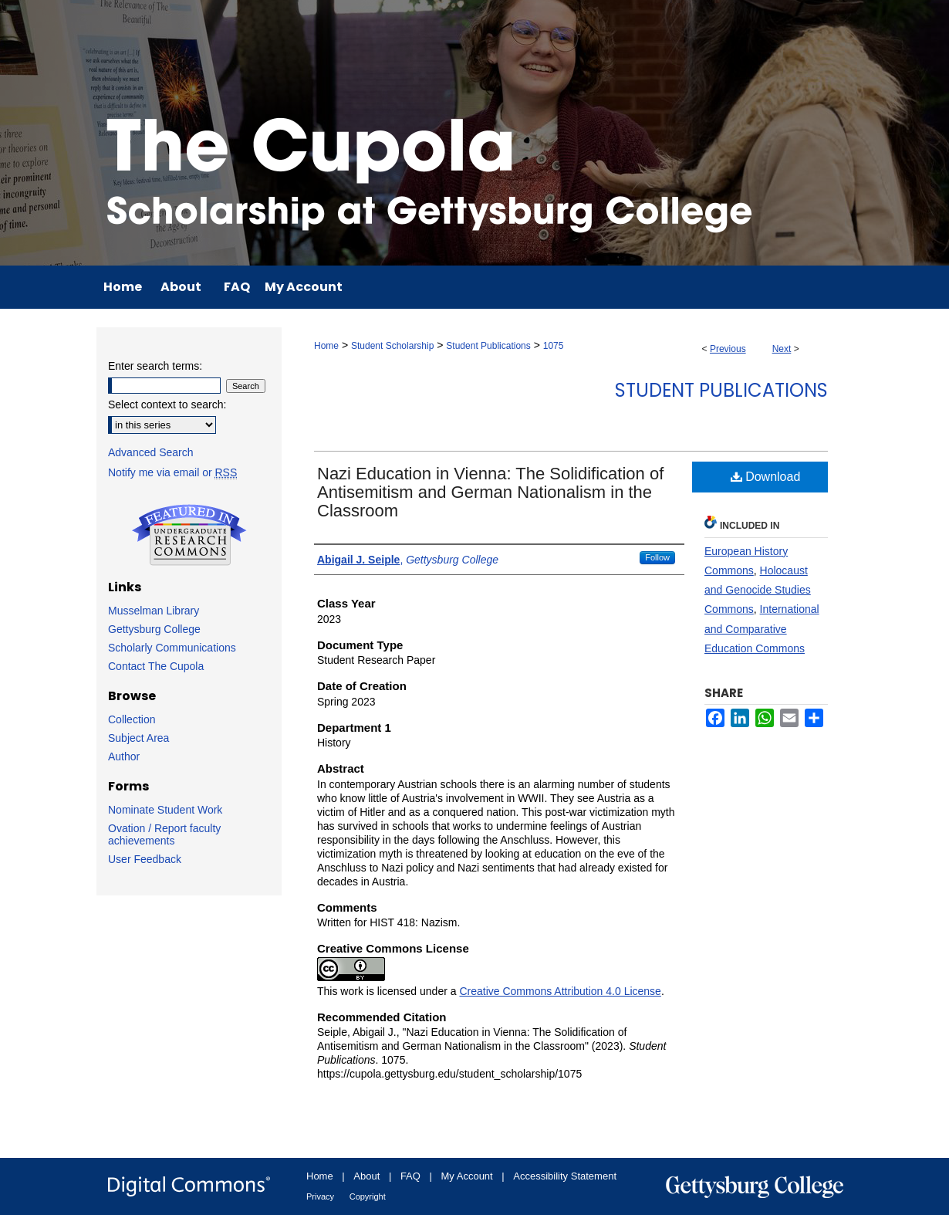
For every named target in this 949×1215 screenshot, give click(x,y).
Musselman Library (153, 610)
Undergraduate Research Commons (189, 535)
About (366, 1176)
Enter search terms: (155, 366)
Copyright (368, 1196)
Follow (657, 557)
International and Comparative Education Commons (761, 628)
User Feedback (144, 859)
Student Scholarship (392, 345)
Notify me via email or (172, 472)
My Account (467, 1176)
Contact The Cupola (156, 666)
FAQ (410, 1176)
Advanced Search (151, 452)
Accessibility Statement (564, 1176)
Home (326, 345)
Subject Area (138, 738)
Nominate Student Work (165, 810)
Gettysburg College (154, 629)
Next (782, 349)
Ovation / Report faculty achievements (164, 834)
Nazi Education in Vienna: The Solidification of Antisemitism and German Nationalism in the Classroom (490, 492)
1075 (553, 345)
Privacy (320, 1196)
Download (766, 476)
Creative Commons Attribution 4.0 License (559, 991)
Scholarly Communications (172, 647)
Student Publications (488, 345)
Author (124, 756)
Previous (728, 349)
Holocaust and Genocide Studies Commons (757, 589)
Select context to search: (167, 404)
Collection (131, 719)
